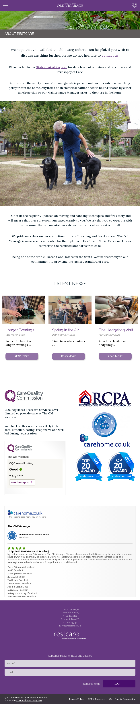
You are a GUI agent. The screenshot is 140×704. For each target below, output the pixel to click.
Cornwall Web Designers (29, 700)
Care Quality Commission (122, 699)
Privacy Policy (76, 699)
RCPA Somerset (96, 699)
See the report (20, 482)
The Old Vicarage (18, 526)
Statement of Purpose (51, 67)
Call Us (133, 5)
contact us (110, 55)
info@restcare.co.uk (71, 625)
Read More (22, 356)
